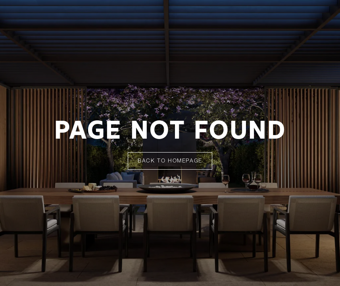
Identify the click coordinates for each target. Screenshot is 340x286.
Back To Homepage (170, 161)
